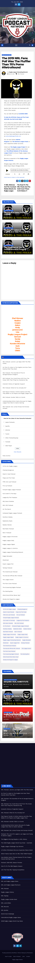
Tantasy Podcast (7, 568)
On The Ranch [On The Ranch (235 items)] (6, 626)
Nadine (17, 321)
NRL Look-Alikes (6, 903)
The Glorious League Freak (20, 141)
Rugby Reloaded (7, 556)
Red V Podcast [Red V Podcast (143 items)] (18, 631)
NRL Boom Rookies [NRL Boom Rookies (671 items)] (8, 623)
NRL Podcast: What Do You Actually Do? (14, 388)
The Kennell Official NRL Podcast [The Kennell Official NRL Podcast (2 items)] (11, 648)
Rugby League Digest (9, 544)
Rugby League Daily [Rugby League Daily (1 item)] (22, 634)
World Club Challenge (7, 914)
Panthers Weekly (7, 517)
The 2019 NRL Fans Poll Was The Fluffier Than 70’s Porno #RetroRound (16, 62)
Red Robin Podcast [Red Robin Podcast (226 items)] (8, 631)
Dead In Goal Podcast (9, 474)
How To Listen (8, 956)
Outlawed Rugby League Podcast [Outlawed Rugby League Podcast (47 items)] (20, 626)
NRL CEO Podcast (8, 505)
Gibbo (17, 350)
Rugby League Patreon (17, 959)
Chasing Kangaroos (8, 470)
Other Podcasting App (11, 438)
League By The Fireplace (10, 497)
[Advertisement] (17, 763)
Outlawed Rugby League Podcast (12, 513)
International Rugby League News (11, 917)
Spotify (7, 426)
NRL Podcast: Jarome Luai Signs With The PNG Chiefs (17, 789)
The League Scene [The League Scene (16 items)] (26, 648)
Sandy (17, 339)
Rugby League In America (10, 548)
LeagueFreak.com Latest (13, 357)
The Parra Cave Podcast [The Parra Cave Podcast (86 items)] (9, 651)
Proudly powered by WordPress (9, 952)
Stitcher (7, 430)
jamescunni (17, 330)
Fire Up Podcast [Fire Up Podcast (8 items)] (21, 614)
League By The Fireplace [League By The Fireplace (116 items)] (23, 620)
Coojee (18, 323)
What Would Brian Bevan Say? (11, 595)
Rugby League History (7, 892)
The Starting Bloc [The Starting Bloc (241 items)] (25, 654)
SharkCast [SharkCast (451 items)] (5, 642)
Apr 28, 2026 (8, 717)
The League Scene (8, 579)
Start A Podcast (17, 956)
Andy (17, 327)
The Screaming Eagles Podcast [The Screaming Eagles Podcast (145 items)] (11, 654)
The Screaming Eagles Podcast (12, 587)
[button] (29, 45)
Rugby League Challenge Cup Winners (12, 846)
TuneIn (7, 434)
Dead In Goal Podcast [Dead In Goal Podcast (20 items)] (8, 612)
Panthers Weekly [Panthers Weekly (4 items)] (7, 628)
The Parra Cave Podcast (10, 583)
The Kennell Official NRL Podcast (12, 575)
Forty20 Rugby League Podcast (12, 489)
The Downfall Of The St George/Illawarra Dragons (15, 248)
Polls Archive (6, 455)
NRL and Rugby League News (9, 881)
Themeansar (30, 952)
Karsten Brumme (17, 343)
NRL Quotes (4, 910)
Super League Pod (8, 564)
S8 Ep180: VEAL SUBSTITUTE (16, 682)
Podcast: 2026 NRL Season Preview (11, 862)
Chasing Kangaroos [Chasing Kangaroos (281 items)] (22, 609)
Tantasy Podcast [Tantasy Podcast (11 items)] (25, 642)
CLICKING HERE (23, 113)
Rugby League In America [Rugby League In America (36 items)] (21, 637)
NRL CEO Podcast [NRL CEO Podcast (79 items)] (19, 623)
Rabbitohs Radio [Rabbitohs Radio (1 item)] (17, 628)
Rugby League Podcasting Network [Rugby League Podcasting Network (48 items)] (12, 640)
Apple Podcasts (10, 422)
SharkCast (6, 560)
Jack (17, 346)
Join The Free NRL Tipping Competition (12, 869)
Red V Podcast (7, 532)
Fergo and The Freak (8, 210)
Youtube (7, 441)
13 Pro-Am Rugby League (10, 466)
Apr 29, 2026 (8, 684)
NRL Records (5, 906)
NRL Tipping (4, 895)
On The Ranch (7, 509)
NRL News (7, 786)
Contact (28, 956)
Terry (17, 348)
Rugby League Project (17, 334)
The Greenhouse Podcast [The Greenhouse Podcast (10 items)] (9, 645)
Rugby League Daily (8, 540)
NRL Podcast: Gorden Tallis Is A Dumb (14, 397)
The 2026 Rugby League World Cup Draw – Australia (16, 843)
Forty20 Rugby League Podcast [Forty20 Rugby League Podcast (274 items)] (11, 617)
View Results (17, 452)
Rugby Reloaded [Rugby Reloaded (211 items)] (26, 640)
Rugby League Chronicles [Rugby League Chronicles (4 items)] (9, 634)
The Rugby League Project (18, 147)
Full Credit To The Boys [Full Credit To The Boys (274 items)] (9, 620)
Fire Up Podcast (7, 485)
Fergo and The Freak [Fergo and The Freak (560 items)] (21, 612)
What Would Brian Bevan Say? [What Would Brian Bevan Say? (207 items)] (10, 656)
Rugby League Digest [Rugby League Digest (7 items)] (8, 637)
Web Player (8, 445)
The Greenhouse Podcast (10, 571)
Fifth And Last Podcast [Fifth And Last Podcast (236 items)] (9, 614)
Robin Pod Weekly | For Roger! (17, 714)
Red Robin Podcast (8, 528)
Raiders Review (7, 525)
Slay (5, 731)
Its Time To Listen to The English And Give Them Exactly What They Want (17, 232)
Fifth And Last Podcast (9, 482)
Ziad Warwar (17, 318)
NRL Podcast (21, 74)
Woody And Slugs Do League (11, 599)
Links (23, 956)
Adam (17, 325)
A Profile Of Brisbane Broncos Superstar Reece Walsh (17, 850)
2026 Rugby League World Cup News (12, 921)
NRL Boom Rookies (8, 501)
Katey (17, 341)
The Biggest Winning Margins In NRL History (14, 839)
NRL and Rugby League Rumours (10, 885)
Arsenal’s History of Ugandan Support (14, 384)
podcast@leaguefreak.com (13, 136)
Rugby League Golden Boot (9, 899)
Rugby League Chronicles (10, 536)
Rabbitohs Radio (7, 521)
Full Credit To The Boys (9, 493)
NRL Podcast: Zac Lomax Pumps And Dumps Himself (17, 830)
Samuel (17, 337)
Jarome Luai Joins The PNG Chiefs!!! (16, 214)
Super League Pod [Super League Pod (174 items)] (14, 642)
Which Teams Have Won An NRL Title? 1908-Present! (16, 853)
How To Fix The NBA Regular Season (11, 866)
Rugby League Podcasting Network (18, 72)
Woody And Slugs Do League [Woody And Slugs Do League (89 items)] (10, 659)
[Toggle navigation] (16, 45)
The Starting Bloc (8, 591)
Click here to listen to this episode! (14, 177)
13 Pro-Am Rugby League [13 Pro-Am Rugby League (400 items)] (9, 609)
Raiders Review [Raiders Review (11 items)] (27, 628)
